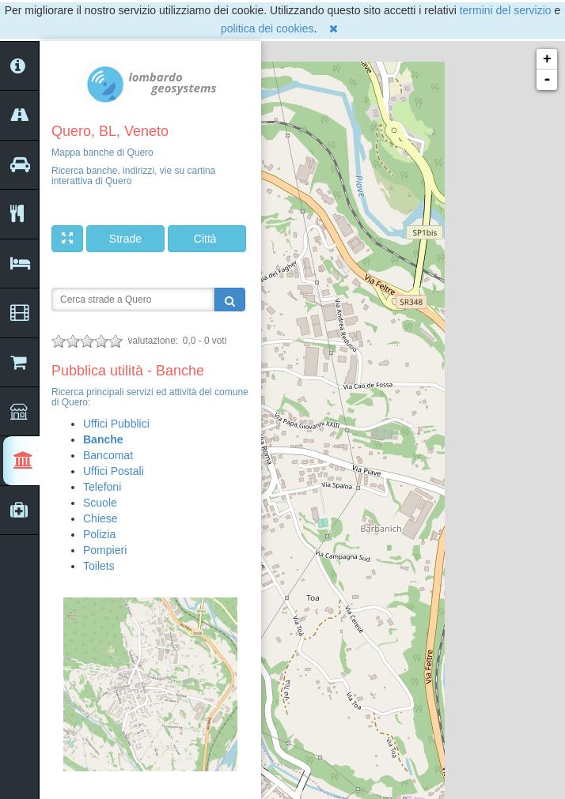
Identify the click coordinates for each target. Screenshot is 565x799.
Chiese (100, 518)
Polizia (99, 534)
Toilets (99, 566)
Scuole (100, 502)
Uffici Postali (113, 471)
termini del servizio (506, 10)
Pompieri (105, 550)
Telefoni (102, 487)
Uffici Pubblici (116, 423)
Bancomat (108, 455)
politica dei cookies (267, 28)
